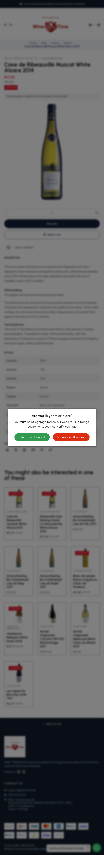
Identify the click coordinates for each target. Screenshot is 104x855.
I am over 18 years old (32, 437)
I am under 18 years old (71, 437)
